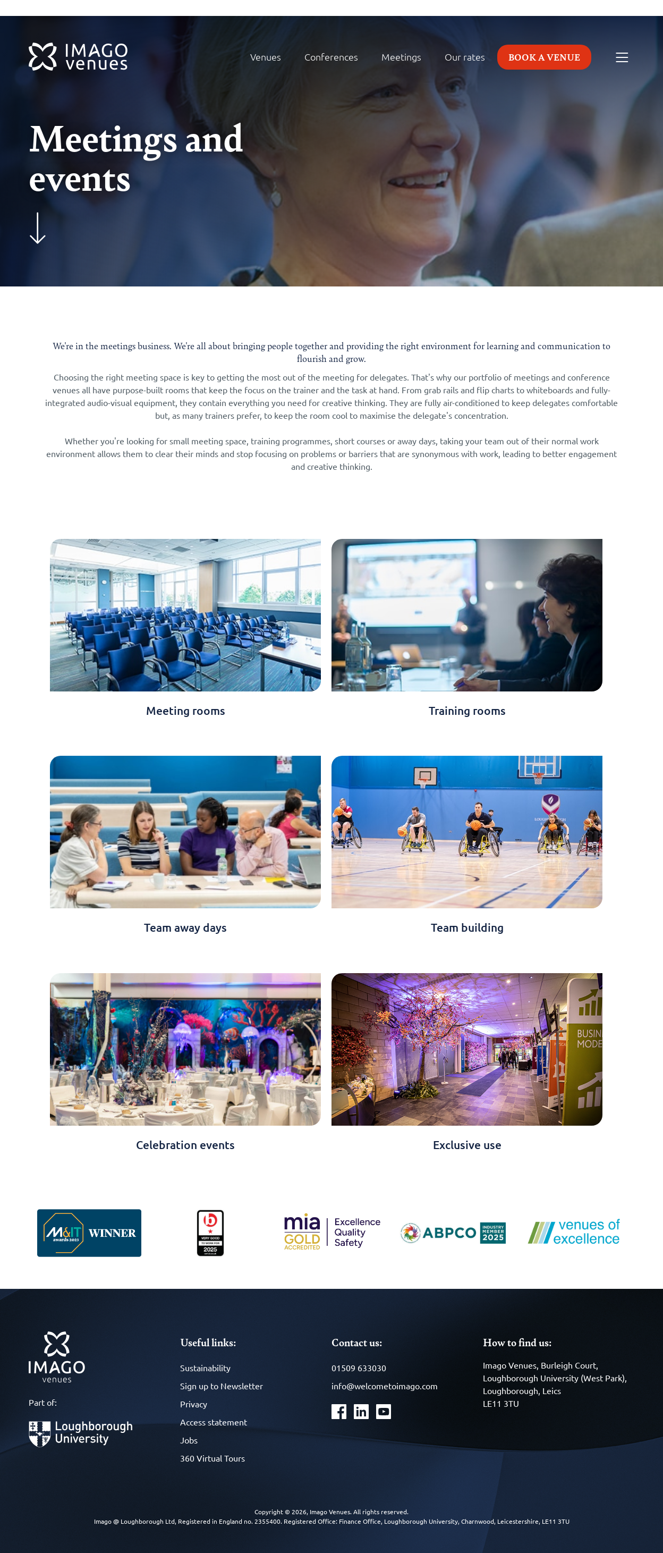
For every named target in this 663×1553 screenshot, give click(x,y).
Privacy (193, 1403)
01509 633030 (359, 1367)
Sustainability (205, 1367)
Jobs (189, 1439)
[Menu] (621, 58)
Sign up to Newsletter (221, 1385)
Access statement (213, 1421)
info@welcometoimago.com (385, 1385)
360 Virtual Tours (212, 1458)
